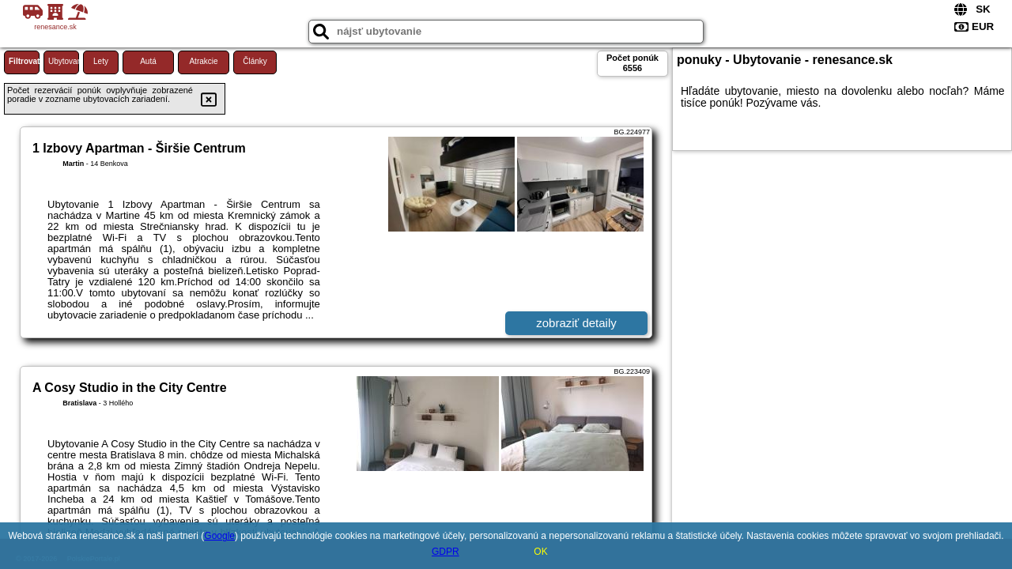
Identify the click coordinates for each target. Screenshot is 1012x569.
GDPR (445, 551)
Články (255, 61)
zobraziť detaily (576, 323)
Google (219, 535)
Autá (148, 61)
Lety (100, 61)
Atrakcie (203, 61)
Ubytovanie (63, 61)
